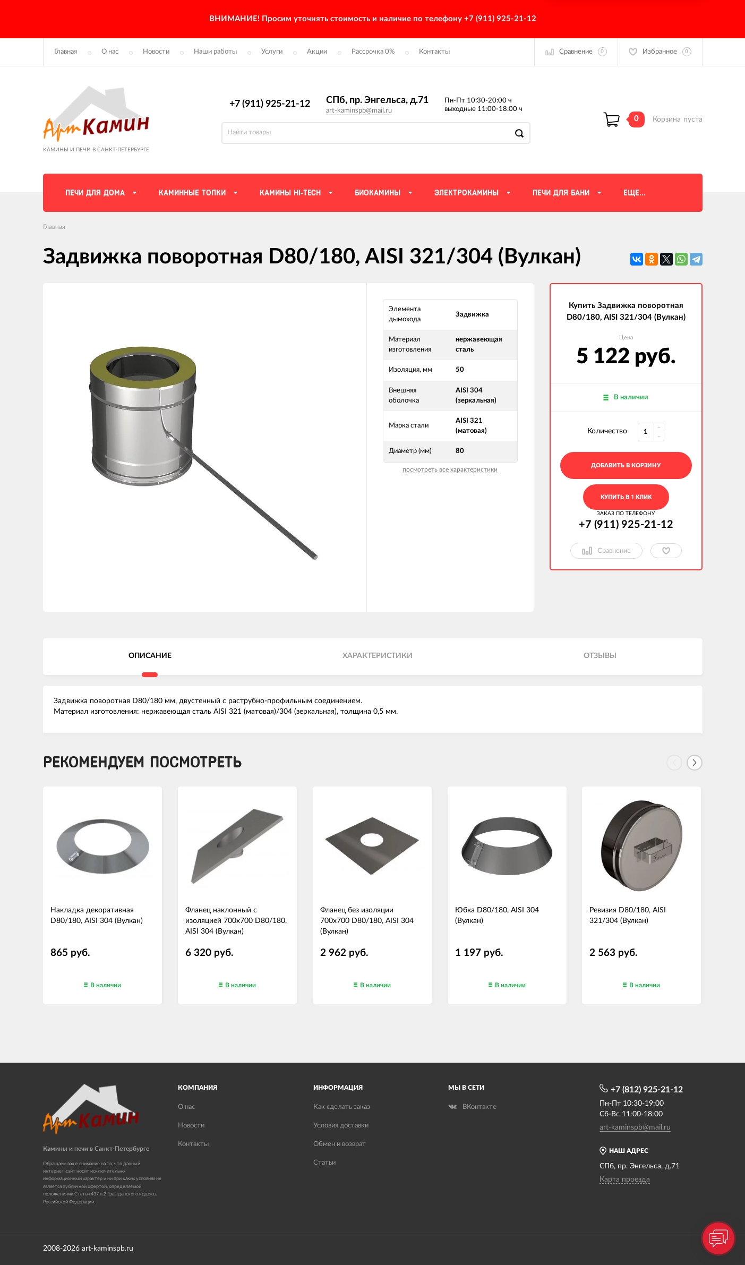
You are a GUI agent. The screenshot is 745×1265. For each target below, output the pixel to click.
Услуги (271, 51)
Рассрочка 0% (373, 51)
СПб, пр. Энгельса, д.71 (377, 100)
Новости (156, 51)
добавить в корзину (626, 465)
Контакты (434, 51)
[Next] (695, 763)
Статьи (324, 1162)
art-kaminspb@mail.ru (359, 110)
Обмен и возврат (339, 1144)
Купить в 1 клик (626, 497)
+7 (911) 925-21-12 (269, 104)
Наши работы (215, 51)
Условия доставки (341, 1125)
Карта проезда (625, 1179)
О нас (109, 51)
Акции (317, 51)
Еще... (634, 193)
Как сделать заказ (341, 1107)
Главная (65, 51)
